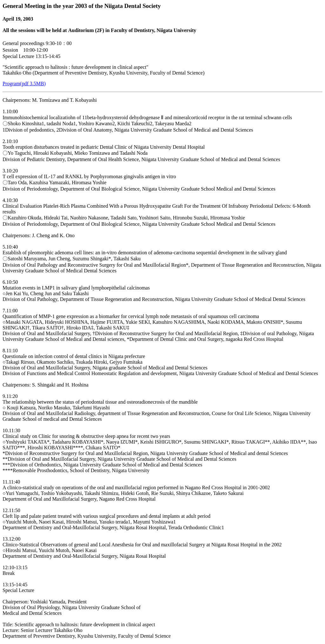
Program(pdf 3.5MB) (24, 83)
